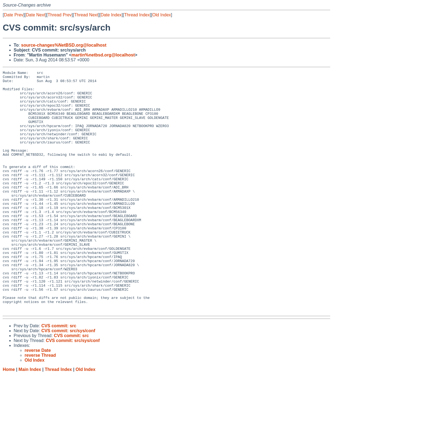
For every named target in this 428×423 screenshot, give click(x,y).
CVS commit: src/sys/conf (68, 379)
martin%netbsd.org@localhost (103, 55)
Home (9, 417)
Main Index (30, 417)
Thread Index (137, 15)
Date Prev (13, 15)
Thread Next (86, 15)
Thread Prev (60, 15)
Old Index (161, 15)
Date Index (110, 15)
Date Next (35, 15)
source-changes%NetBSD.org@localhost (63, 45)
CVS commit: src (58, 374)
